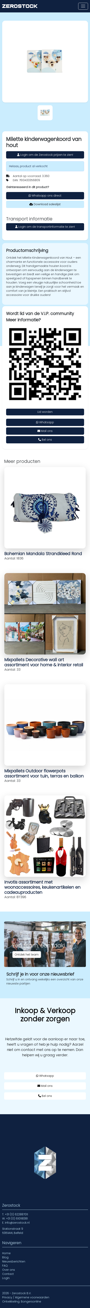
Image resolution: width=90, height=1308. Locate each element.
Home (6, 1253)
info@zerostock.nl (17, 1223)
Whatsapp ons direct (45, 196)
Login (6, 1278)
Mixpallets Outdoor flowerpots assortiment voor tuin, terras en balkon (44, 773)
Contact (8, 1274)
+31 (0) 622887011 (16, 1214)
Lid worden (45, 412)
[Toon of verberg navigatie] (83, 6)
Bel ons (45, 440)
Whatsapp (45, 422)
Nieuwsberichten (13, 1261)
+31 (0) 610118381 (17, 1218)
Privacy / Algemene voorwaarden (25, 1297)
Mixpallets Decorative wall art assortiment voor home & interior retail (43, 662)
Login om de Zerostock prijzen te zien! (45, 155)
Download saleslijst (45, 204)
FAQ (5, 1266)
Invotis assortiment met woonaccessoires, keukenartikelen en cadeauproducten (42, 887)
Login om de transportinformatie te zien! (45, 227)
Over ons (8, 1270)
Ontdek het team (27, 955)
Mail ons (45, 431)
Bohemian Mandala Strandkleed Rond (43, 554)
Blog (5, 1257)
